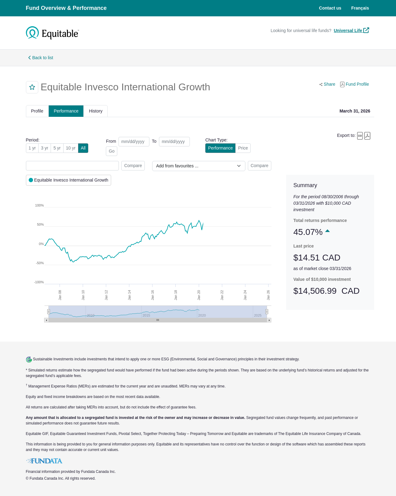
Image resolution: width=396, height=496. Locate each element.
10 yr (71, 148)
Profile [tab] (37, 111)
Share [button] (328, 84)
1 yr (32, 148)
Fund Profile (354, 84)
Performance (220, 148)
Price (243, 148)
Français (360, 8)
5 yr (56, 148)
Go (112, 151)
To (154, 141)
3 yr (44, 148)
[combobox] (72, 165)
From (111, 141)
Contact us (330, 8)
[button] (32, 87)
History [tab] (95, 111)
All (83, 148)
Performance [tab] (66, 111)
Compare (133, 165)
